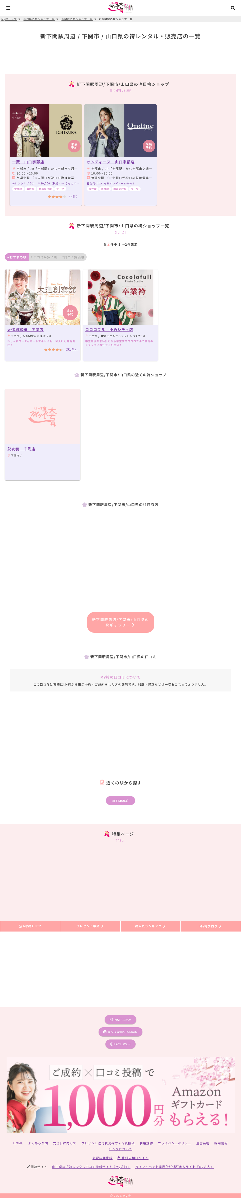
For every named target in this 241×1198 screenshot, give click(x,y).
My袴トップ (30, 926)
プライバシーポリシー (174, 1143)
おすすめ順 (16, 257)
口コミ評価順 (73, 257)
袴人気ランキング (150, 926)
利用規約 (146, 1143)
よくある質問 (38, 1143)
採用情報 (221, 1143)
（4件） (73, 196)
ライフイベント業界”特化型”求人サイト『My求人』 (174, 1166)
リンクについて (120, 1149)
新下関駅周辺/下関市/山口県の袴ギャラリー (120, 622)
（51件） (71, 349)
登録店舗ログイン (133, 1158)
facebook (120, 1044)
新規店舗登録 (102, 1158)
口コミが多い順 (44, 257)
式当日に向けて (64, 1143)
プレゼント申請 (90, 926)
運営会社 (203, 1143)
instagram (121, 1019)
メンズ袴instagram (120, 1032)
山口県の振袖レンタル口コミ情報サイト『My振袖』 (91, 1166)
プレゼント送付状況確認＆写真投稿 (108, 1143)
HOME (18, 1143)
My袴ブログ (210, 926)
